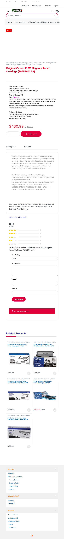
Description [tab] (11, 147)
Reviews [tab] (27, 147)
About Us (9, 2)
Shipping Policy (14, 483)
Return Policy (13, 486)
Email (14, 288)
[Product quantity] (13, 133)
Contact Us (37, 2)
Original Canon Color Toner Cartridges (17, 63)
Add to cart (32, 134)
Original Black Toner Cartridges (16, 342)
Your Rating (16, 255)
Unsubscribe (12, 527)
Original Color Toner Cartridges (31, 206)
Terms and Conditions (22, 2)
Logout (56, 6)
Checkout (47, 6)
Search (55, 15)
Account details (13, 515)
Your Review (16, 263)
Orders (10, 524)
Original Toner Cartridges (24, 64)
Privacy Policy (13, 480)
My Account (25, 6)
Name (14, 279)
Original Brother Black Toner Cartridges (19, 342)
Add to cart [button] (29, 373)
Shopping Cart (36, 6)
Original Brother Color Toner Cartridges (44, 378)
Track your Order (14, 521)
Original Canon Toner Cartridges (38, 63)
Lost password (13, 518)
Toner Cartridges (20, 22)
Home (8, 22)
